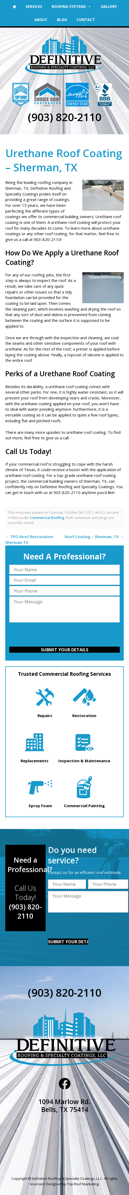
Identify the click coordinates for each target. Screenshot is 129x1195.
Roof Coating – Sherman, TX (94, 536)
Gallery (109, 6)
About (40, 19)
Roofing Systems (71, 6)
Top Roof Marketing (83, 1184)
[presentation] (64, 635)
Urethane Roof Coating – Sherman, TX (63, 160)
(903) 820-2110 (64, 117)
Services (34, 6)
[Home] (14, 6)
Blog (62, 19)
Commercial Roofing (47, 517)
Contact (86, 19)
